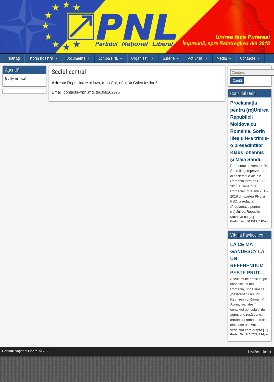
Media (222, 58)
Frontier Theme (259, 351)
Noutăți (13, 58)
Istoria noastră (40, 58)
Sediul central (69, 71)
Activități (195, 58)
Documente (76, 58)
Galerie (169, 58)
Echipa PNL (108, 58)
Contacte (247, 58)
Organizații (140, 58)
